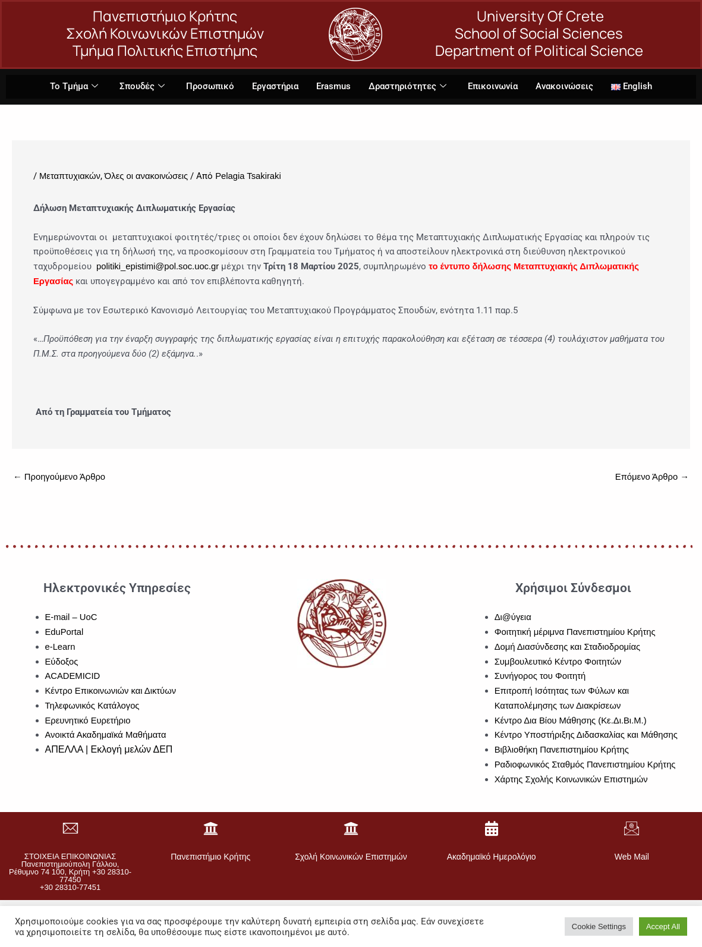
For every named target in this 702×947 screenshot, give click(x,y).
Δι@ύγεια (513, 618)
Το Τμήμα (74, 87)
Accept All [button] (663, 926)
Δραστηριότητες (407, 87)
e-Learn (60, 647)
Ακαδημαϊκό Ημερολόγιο (491, 857)
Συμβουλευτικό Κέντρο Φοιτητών (559, 662)
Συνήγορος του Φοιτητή (541, 677)
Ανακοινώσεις (564, 86)
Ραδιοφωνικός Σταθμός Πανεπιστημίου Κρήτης (587, 765)
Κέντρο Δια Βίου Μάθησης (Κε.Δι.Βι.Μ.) (572, 721)
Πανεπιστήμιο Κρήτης (210, 857)
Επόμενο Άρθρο (651, 478)
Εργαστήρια (275, 86)
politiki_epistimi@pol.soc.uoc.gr (158, 267)
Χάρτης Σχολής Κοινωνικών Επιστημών (572, 780)
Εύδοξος (62, 662)
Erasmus (333, 86)
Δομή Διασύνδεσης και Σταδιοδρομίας (569, 647)
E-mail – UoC (71, 618)
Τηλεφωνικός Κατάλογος (93, 706)
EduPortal (64, 633)
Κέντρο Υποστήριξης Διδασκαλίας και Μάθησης (588, 736)
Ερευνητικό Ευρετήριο (88, 721)
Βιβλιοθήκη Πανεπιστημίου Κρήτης (563, 750)
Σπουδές (142, 87)
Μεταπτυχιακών (70, 176)
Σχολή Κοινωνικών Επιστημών (351, 857)
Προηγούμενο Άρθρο (60, 478)
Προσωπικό (210, 86)
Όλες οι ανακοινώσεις (147, 176)
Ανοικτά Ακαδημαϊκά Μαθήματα (106, 736)
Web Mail (632, 857)
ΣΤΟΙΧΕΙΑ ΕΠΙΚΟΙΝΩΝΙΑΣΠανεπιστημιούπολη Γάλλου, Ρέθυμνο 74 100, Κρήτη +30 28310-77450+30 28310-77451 (70, 872)
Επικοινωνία (493, 86)
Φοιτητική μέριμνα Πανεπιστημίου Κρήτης (576, 633)
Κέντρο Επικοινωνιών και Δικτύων (111, 692)
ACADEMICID (73, 677)
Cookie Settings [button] (599, 926)
